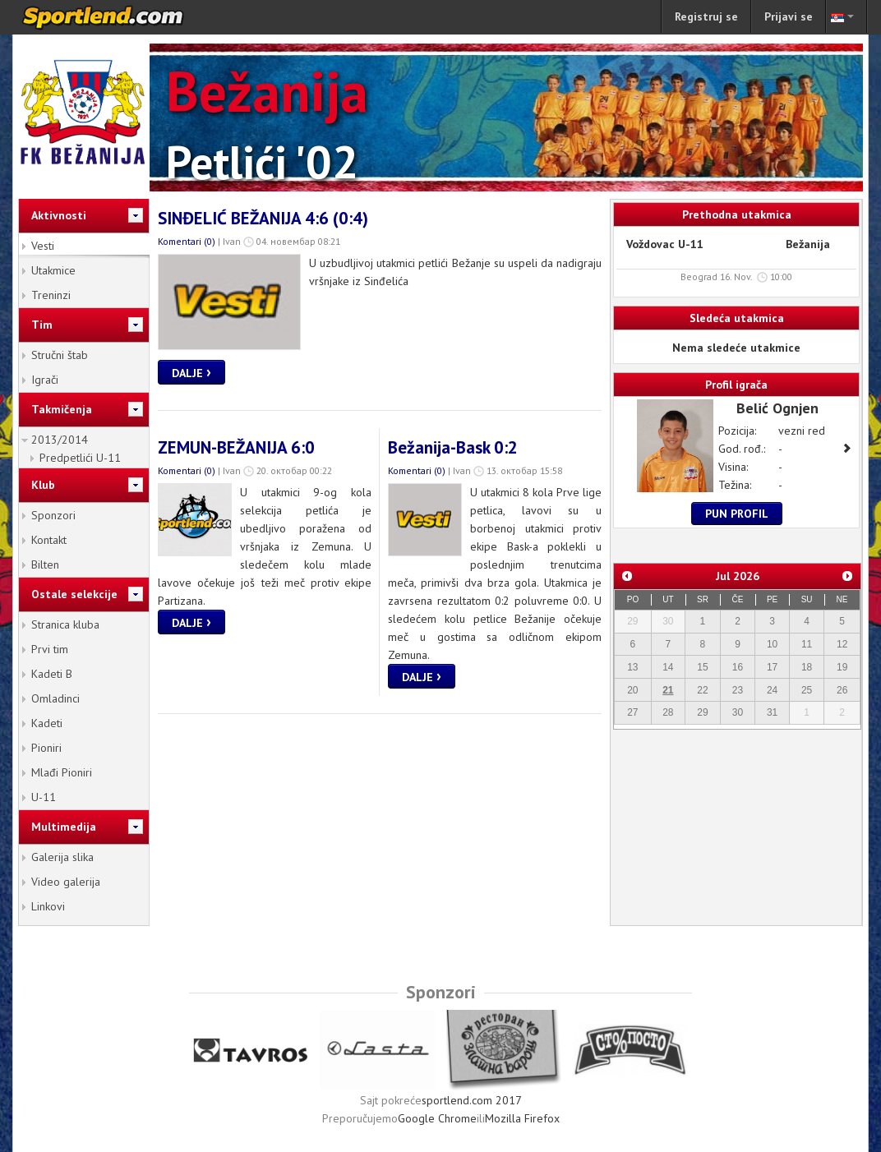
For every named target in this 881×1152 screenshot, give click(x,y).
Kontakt (49, 539)
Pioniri (46, 747)
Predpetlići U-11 (80, 457)
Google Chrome (437, 1118)
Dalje (191, 371)
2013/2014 (59, 439)
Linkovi (48, 906)
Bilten (45, 564)
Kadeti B (51, 673)
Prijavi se (788, 16)
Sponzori (53, 515)
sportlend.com (120, 17)
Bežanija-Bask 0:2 (453, 447)
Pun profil (736, 513)
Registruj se (706, 16)
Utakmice (53, 270)
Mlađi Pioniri (61, 772)
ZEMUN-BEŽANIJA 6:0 (236, 447)
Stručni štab (59, 355)
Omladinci (55, 698)
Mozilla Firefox (522, 1118)
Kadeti (46, 723)
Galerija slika (62, 857)
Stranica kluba (65, 624)
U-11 (43, 797)
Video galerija (65, 881)
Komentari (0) (186, 241)
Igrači (44, 379)
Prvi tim (49, 649)
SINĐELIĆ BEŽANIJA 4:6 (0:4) (263, 218)
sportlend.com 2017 (472, 1100)
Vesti (42, 245)
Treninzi (51, 295)
